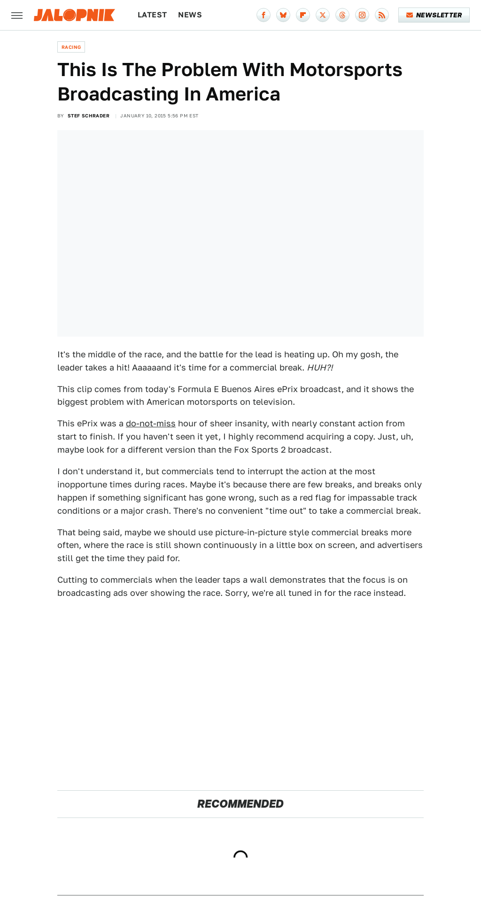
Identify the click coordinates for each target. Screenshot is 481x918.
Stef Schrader (88, 115)
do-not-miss (151, 423)
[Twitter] (323, 15)
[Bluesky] (283, 15)
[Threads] (342, 15)
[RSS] (382, 15)
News (190, 14)
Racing (71, 47)
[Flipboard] (303, 15)
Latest (152, 14)
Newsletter (434, 15)
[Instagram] (362, 15)
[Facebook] (263, 15)
